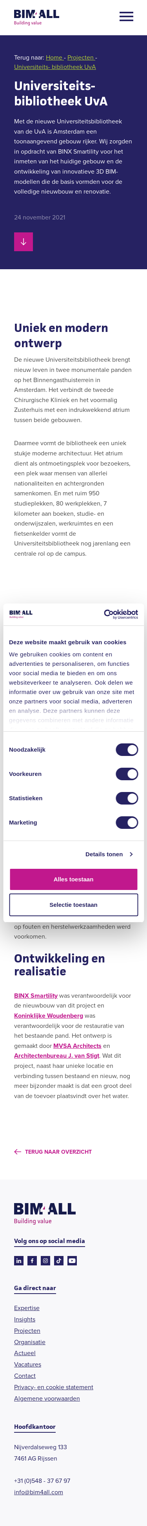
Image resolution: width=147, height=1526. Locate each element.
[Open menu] (126, 18)
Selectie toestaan (73, 904)
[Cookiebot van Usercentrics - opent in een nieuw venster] (104, 614)
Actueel (25, 1352)
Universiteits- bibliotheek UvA (55, 66)
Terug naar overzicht (58, 1152)
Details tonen (104, 854)
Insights (24, 1319)
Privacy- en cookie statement (53, 1387)
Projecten (81, 57)
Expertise (27, 1307)
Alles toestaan (74, 879)
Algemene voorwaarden (47, 1398)
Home (55, 57)
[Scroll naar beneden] (23, 241)
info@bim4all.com (38, 1492)
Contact (25, 1375)
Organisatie (29, 1342)
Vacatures (27, 1364)
